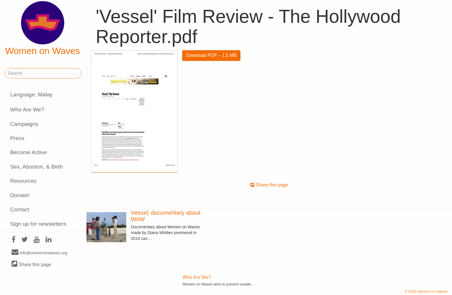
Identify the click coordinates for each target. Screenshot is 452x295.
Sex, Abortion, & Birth (36, 167)
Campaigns (24, 124)
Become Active (28, 152)
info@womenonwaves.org (39, 252)
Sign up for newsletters (38, 224)
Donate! (19, 195)
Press (17, 138)
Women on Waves (42, 28)
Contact (19, 209)
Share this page (31, 264)
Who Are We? (27, 110)
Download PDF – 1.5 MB (211, 55)
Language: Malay (31, 95)
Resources (23, 181)
